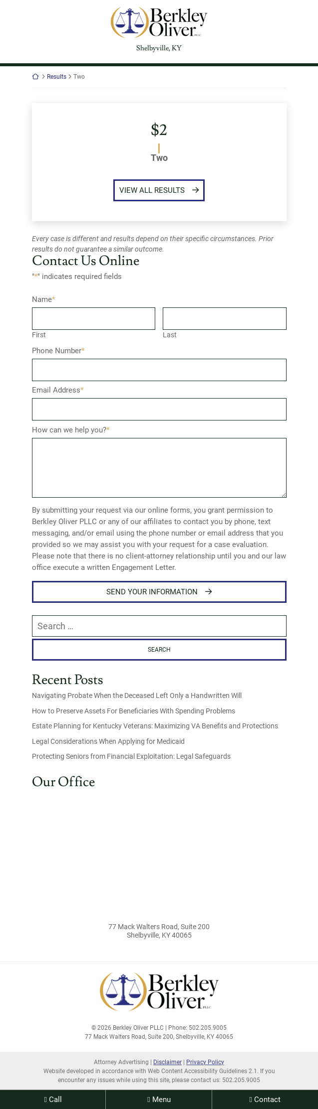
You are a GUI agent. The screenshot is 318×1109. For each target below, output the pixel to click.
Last (170, 335)
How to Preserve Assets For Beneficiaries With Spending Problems (133, 711)
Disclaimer (167, 1062)
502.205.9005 (241, 1080)
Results (56, 76)
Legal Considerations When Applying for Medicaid (108, 741)
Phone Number (58, 350)
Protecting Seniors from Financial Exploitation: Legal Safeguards (131, 756)
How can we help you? (70, 429)
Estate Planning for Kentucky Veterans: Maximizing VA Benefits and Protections (155, 726)
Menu (161, 1099)
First (39, 335)
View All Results (152, 190)
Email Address (57, 390)
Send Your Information (152, 591)
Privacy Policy (205, 1062)
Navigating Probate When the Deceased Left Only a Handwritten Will (137, 695)
